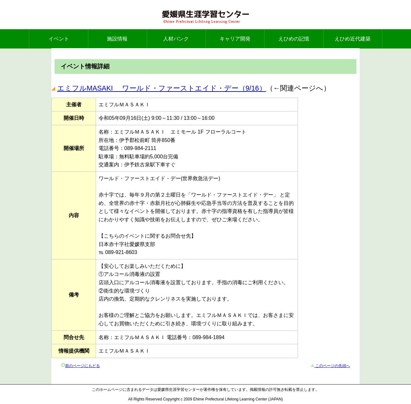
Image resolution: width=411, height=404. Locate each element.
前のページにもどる (82, 366)
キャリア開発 (235, 38)
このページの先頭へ (332, 366)
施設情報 (117, 38)
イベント (58, 38)
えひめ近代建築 (353, 38)
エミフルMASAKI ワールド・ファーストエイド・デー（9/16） (161, 88)
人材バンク (176, 38)
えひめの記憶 (293, 38)
